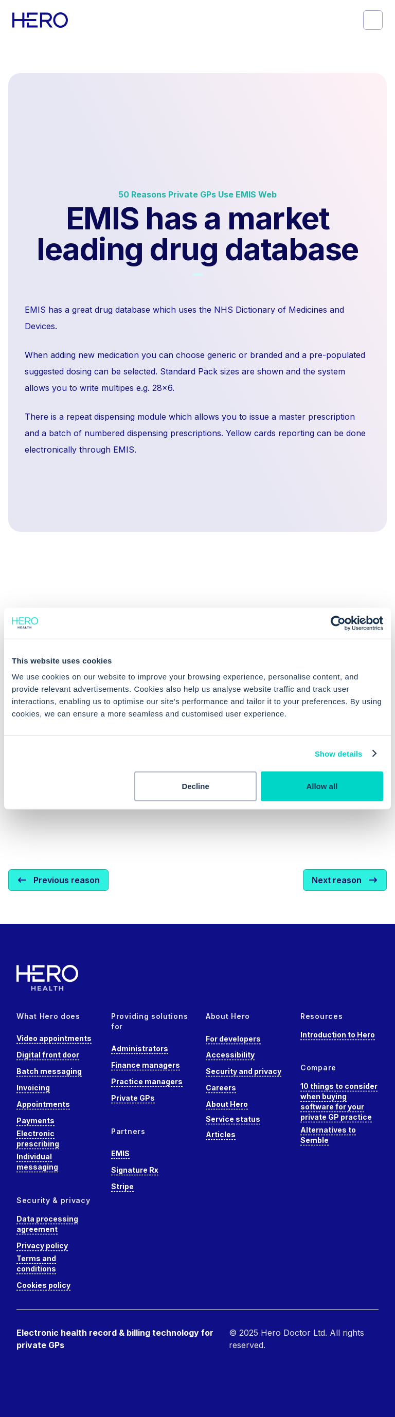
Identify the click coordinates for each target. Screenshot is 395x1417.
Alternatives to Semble (328, 1134)
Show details (339, 753)
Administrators (139, 1048)
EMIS (120, 1153)
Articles (221, 1134)
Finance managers (145, 1065)
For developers (233, 1038)
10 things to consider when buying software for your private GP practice (339, 1101)
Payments (35, 1120)
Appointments (43, 1104)
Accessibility (230, 1054)
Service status (233, 1119)
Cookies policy (43, 1285)
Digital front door (47, 1054)
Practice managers (147, 1081)
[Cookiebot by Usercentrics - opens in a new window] (338, 623)
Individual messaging (37, 1161)
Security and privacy (243, 1071)
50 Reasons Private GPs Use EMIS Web (197, 194)
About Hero (227, 1104)
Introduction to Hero (337, 1034)
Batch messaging (49, 1071)
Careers (221, 1087)
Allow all (321, 786)
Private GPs (133, 1097)
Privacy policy (42, 1245)
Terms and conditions (36, 1263)
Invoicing (33, 1087)
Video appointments (54, 1038)
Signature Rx (134, 1169)
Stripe (122, 1186)
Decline (195, 786)
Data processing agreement (47, 1223)
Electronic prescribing (37, 1138)
